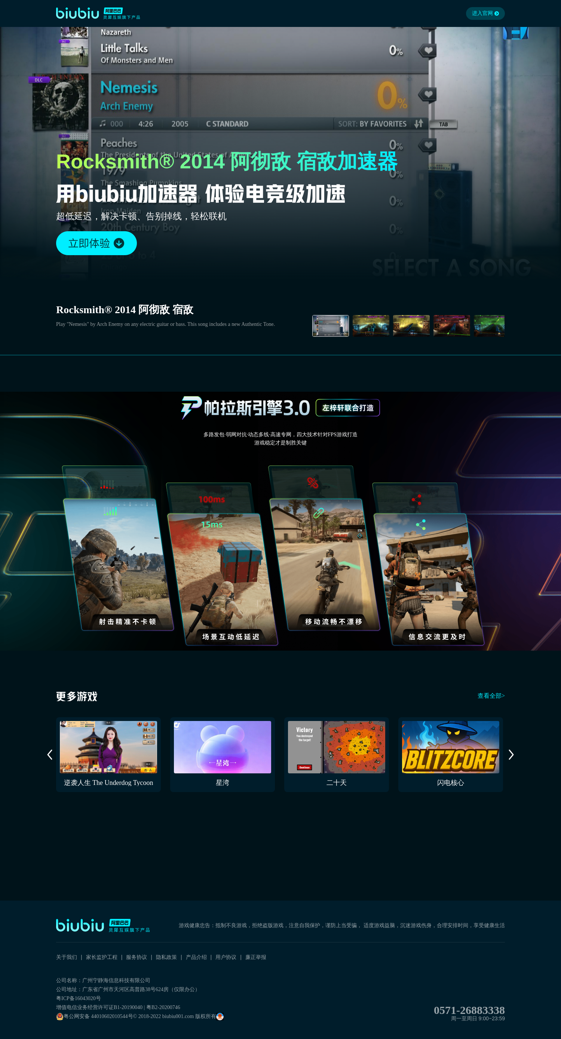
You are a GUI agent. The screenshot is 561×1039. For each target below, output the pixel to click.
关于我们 (66, 957)
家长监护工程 (101, 957)
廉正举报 (255, 957)
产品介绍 (196, 957)
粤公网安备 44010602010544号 (94, 1016)
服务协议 (136, 957)
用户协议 (225, 957)
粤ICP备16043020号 (78, 998)
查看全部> (491, 696)
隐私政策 (166, 957)
